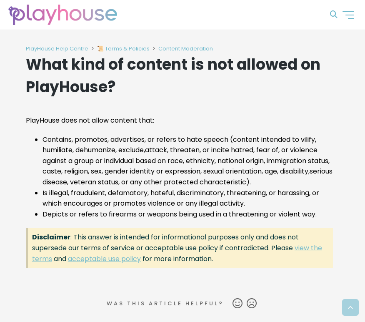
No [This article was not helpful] (252, 303)
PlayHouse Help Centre (57, 49)
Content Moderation (185, 49)
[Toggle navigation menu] (348, 15)
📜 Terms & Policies (123, 49)
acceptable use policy (104, 259)
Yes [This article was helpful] (237, 303)
